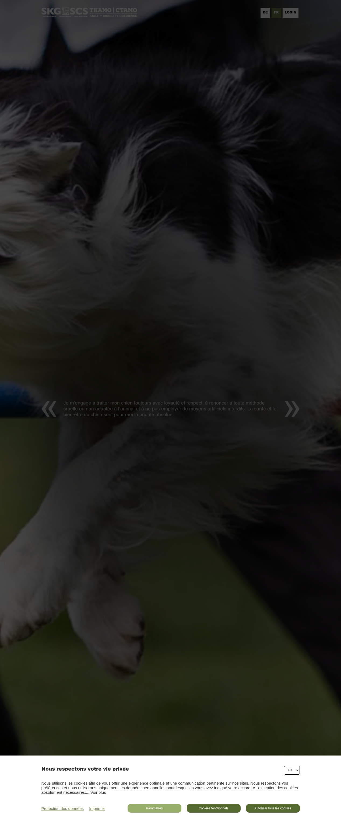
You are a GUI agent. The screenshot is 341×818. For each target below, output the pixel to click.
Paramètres (154, 808)
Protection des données (62, 808)
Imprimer (97, 808)
